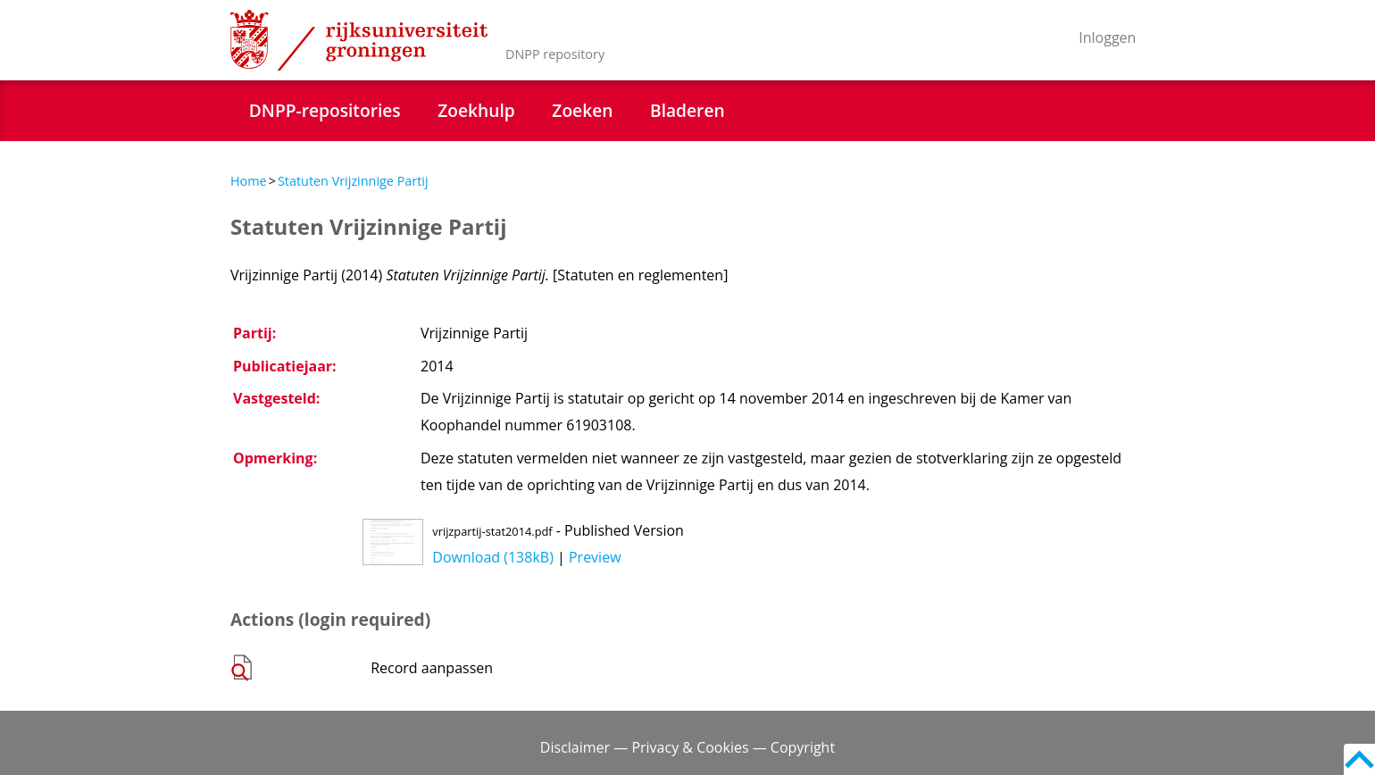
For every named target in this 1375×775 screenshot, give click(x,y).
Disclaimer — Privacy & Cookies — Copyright (687, 747)
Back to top (1359, 759)
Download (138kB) (493, 557)
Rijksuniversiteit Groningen (359, 40)
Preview (595, 557)
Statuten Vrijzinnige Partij (353, 180)
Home (248, 180)
